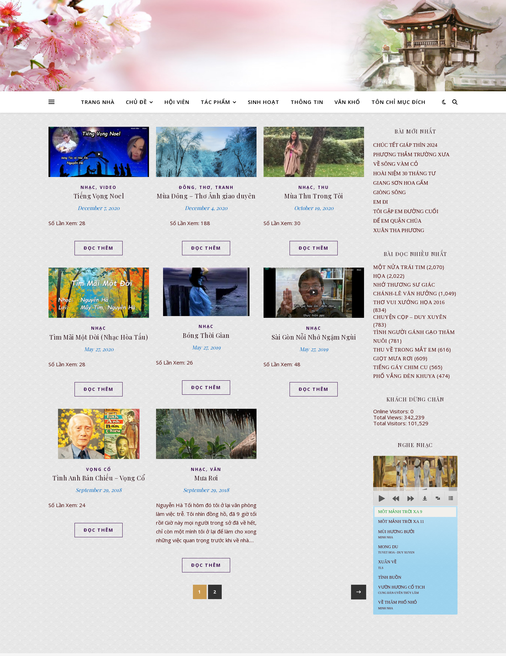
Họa (379, 276)
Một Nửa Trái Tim (399, 267)
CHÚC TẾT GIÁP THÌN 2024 (405, 145)
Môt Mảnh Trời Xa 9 (400, 511)
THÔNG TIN (307, 101)
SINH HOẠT (263, 101)
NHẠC (88, 187)
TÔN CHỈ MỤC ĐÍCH (398, 101)
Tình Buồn (389, 577)
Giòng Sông (389, 192)
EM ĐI (380, 202)
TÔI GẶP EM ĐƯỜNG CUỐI (405, 211)
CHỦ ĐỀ (136, 101)
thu (323, 187)
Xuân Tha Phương (398, 230)
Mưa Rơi (206, 478)
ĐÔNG (187, 187)
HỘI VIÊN (176, 101)
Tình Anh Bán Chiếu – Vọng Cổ (98, 478)
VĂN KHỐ (347, 101)
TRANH (224, 187)
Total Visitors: (390, 423)
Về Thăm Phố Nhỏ (397, 605)
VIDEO (108, 187)
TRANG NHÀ (98, 101)
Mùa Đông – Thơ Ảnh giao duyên (206, 196)
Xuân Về (387, 564)
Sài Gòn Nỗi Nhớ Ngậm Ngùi (314, 337)
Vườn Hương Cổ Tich (401, 590)
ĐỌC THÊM (98, 248)
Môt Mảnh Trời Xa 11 (401, 521)
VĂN (215, 469)
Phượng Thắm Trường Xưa (411, 154)
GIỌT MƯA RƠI (393, 358)
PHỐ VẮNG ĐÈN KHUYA (404, 376)
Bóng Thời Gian (206, 335)
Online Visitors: (391, 411)
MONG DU (396, 549)
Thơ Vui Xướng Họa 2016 (409, 302)
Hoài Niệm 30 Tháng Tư (404, 173)
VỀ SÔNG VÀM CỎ (395, 164)
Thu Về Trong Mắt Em (404, 350)
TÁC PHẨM (215, 101)
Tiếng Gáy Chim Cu (400, 367)
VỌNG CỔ (98, 469)
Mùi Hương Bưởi (396, 534)
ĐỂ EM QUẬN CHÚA (397, 221)
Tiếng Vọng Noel (98, 196)
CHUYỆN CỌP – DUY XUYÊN (410, 317)
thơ (205, 187)
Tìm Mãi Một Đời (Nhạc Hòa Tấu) (98, 337)
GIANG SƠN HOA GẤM (400, 183)
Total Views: (388, 417)
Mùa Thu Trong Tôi (313, 196)
